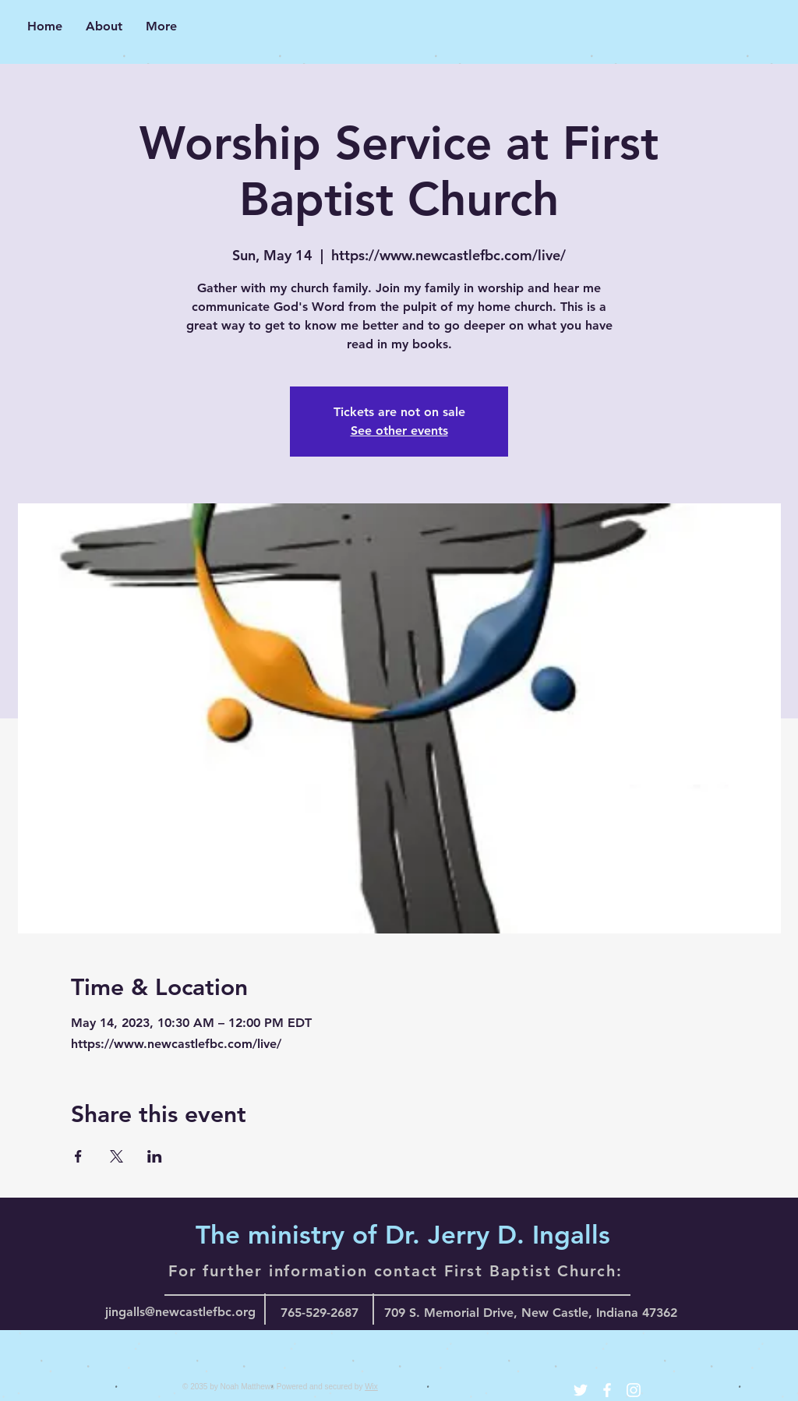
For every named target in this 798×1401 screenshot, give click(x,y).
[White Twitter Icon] (580, 1390)
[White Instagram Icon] (633, 1390)
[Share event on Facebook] (78, 1156)
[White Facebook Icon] (607, 1390)
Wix (371, 1386)
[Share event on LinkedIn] (154, 1156)
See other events (399, 430)
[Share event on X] (116, 1156)
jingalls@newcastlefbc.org (180, 1311)
